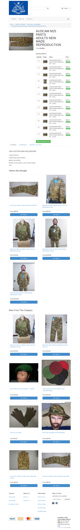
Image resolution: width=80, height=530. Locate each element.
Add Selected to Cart (43, 141)
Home (11, 24)
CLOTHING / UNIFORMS (33, 24)
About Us (21, 19)
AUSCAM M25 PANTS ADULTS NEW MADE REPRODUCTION (29, 26)
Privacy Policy (41, 500)
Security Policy (42, 507)
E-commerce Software (62, 527)
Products (14, 19)
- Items (65, 8)
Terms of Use (41, 497)
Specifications (23, 144)
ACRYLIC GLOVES (15, 432)
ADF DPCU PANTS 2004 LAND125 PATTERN (23, 205)
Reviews (35, 144)
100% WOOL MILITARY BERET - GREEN (22, 389)
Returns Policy (41, 504)
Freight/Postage (42, 511)
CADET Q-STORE (20, 24)
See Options (23, 214)
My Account (12, 497)
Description (13, 144)
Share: (40, 48)
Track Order (12, 500)
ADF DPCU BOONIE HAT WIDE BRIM (54, 432)
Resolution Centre (14, 504)
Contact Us (29, 19)
